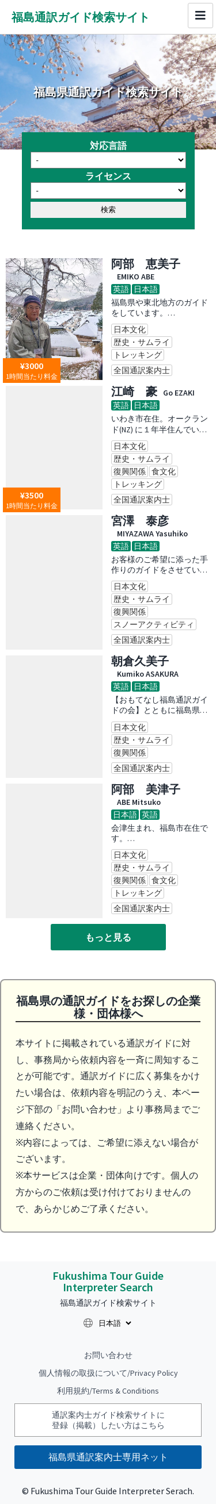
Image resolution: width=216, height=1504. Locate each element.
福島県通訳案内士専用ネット (108, 1457)
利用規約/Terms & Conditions (108, 1391)
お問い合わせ (108, 1355)
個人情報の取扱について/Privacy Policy (108, 1373)
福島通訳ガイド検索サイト (81, 17)
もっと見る (108, 937)
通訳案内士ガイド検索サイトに (108, 1420)
